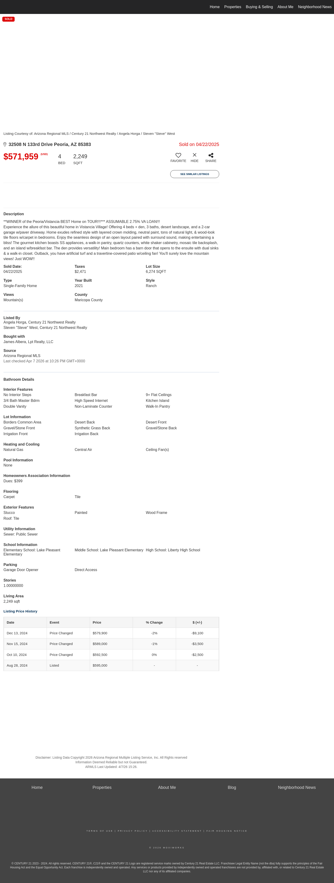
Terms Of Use (100, 831)
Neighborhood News (315, 7)
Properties (232, 7)
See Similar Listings (194, 174)
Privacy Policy (133, 831)
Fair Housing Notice (226, 831)
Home (215, 7)
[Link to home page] (5, 7)
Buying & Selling (259, 7)
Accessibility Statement (177, 831)
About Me (285, 7)
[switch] (178, 159)
